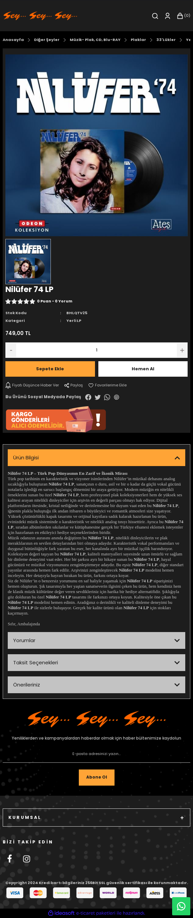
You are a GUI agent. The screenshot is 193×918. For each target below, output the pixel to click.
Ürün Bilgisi (26, 457)
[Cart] (183, 15)
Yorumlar (24, 640)
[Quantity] (96, 350)
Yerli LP (73, 320)
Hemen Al (143, 369)
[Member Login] (167, 15)
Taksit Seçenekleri (35, 662)
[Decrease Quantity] (10, 350)
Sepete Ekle (50, 369)
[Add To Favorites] (107, 385)
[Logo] (40, 15)
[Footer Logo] (96, 719)
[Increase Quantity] (182, 350)
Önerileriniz (26, 684)
